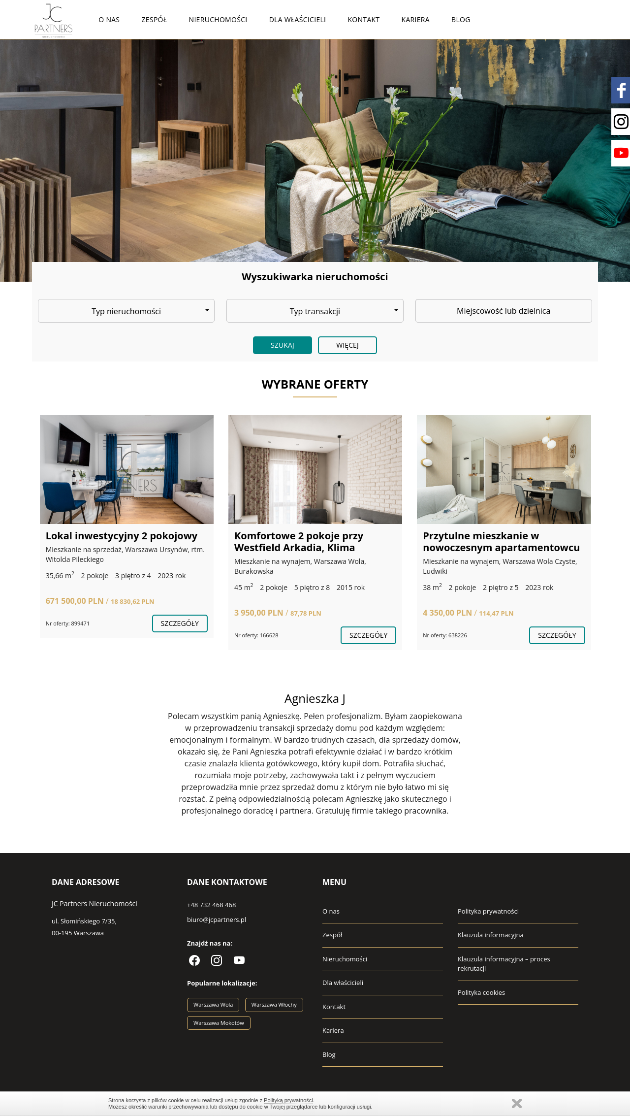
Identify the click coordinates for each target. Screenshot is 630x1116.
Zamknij (517, 1103)
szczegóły (180, 623)
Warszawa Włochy (274, 1004)
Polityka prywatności (488, 911)
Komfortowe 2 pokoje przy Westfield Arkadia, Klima (298, 541)
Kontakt (363, 19)
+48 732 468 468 (211, 904)
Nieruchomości (218, 19)
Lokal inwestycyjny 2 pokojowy (122, 535)
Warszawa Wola (213, 1004)
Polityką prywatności (288, 1100)
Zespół (154, 19)
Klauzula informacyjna (491, 934)
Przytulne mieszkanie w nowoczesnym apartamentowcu (501, 541)
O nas (109, 19)
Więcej (347, 345)
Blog (461, 19)
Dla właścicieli (297, 19)
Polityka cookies (481, 992)
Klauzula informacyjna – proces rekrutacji (504, 963)
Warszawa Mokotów (218, 1022)
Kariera (416, 19)
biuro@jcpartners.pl (216, 919)
